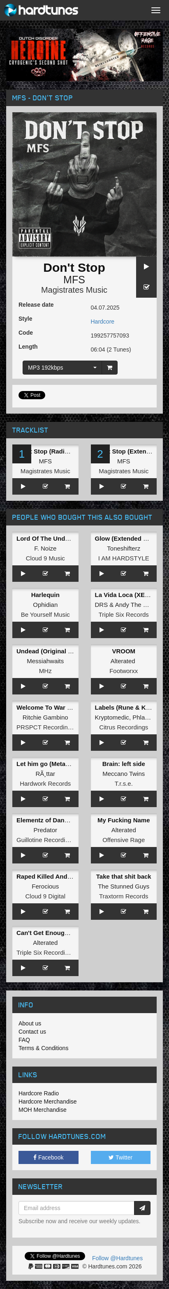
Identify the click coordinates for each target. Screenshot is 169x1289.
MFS (74, 279)
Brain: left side (123, 763)
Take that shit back (123, 876)
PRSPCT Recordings (45, 727)
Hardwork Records (45, 783)
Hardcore (103, 321)
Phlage (142, 717)
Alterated (123, 660)
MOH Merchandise (43, 1109)
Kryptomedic (112, 717)
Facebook (48, 1157)
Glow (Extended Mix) (125, 538)
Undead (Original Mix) (48, 651)
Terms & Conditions (43, 1048)
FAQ (24, 1040)
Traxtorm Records (123, 896)
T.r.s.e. (124, 783)
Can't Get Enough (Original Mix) (62, 932)
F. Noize (45, 548)
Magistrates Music (74, 289)
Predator (45, 829)
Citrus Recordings (123, 727)
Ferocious (45, 886)
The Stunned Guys (123, 886)
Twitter (120, 1157)
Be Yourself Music (45, 614)
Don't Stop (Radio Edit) (50, 451)
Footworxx (123, 670)
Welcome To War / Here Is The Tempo (70, 707)
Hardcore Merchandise (48, 1101)
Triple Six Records (124, 614)
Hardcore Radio (39, 1093)
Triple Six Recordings (45, 952)
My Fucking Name (123, 820)
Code (26, 332)
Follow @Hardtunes (117, 1258)
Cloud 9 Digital (45, 896)
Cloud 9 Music (45, 558)
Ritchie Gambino (45, 717)
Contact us (32, 1031)
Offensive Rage (123, 839)
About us (30, 1023)
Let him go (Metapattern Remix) (62, 763)
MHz (45, 670)
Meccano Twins (123, 773)
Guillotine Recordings (45, 839)
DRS (101, 604)
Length (28, 346)
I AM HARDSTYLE (123, 558)
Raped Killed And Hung (50, 876)
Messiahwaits (45, 660)
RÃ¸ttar (45, 773)
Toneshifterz (123, 548)
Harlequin (45, 594)
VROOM (123, 651)
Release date (36, 304)
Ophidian (45, 604)
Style (25, 318)
